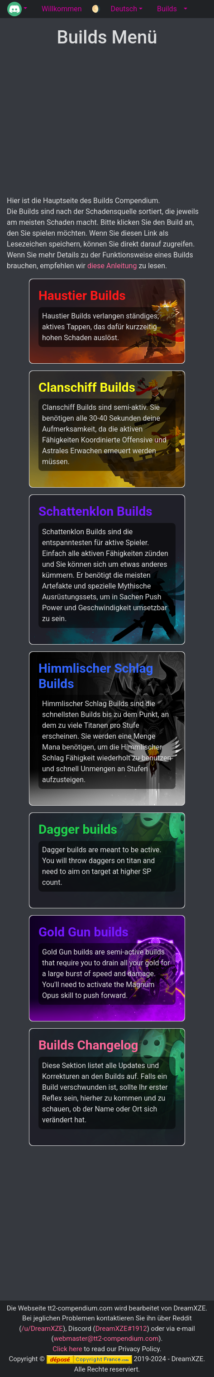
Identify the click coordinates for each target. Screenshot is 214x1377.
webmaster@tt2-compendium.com (106, 1338)
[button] (17, 9)
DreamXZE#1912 (121, 1329)
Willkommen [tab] (61, 9)
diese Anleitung (112, 265)
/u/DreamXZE (42, 1329)
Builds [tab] (167, 9)
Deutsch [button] (123, 9)
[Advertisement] (107, 122)
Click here (67, 1349)
